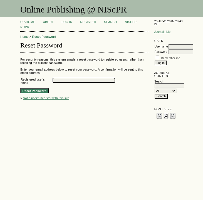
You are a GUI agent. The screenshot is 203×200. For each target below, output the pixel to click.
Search (110, 22)
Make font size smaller (159, 115)
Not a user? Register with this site (46, 98)
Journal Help (162, 31)
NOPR (24, 27)
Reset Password (44, 36)
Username (161, 46)
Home (24, 36)
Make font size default (166, 115)
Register (88, 22)
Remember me (170, 58)
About (48, 22)
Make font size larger (172, 115)
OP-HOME (27, 22)
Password (161, 51)
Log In (67, 22)
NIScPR (131, 22)
